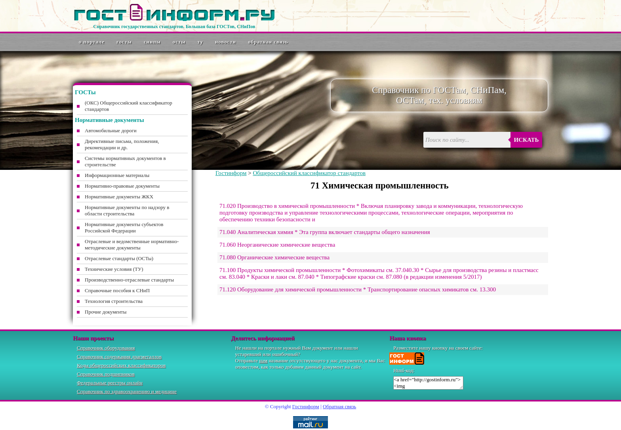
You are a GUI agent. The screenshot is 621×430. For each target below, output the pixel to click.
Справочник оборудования (106, 348)
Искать (526, 140)
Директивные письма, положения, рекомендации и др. (122, 144)
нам (263, 360)
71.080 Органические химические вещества (274, 257)
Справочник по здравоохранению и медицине (127, 391)
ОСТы (179, 42)
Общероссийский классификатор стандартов (309, 173)
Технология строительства (114, 301)
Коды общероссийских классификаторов (121, 365)
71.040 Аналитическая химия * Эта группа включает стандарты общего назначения (324, 232)
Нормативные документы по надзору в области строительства (127, 210)
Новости (225, 42)
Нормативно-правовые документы (122, 186)
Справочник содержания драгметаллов (119, 357)
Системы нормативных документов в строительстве (125, 161)
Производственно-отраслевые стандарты (129, 280)
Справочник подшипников (106, 374)
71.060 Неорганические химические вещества (277, 245)
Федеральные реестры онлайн (110, 383)
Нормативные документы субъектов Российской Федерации (124, 227)
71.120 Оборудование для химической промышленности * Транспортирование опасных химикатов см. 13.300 (357, 289)
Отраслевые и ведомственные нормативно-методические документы (132, 244)
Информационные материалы (117, 175)
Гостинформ (230, 173)
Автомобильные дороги (111, 130)
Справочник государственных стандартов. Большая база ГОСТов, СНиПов (174, 26)
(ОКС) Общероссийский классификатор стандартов (128, 106)
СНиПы (152, 42)
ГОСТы (124, 42)
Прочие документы (106, 312)
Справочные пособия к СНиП (117, 290)
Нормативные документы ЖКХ (119, 197)
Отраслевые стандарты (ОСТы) (119, 258)
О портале (92, 42)
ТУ (201, 42)
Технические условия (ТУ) (114, 269)
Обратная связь (268, 42)
